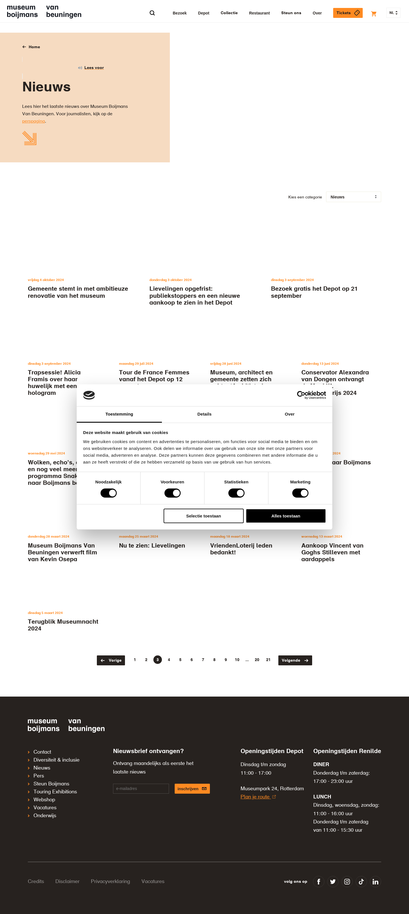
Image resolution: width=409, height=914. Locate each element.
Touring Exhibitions (52, 791)
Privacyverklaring (110, 881)
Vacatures (42, 807)
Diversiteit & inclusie (54, 760)
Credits (36, 881)
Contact (39, 752)
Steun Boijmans (48, 784)
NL (393, 13)
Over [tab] (290, 414)
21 (268, 660)
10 (237, 660)
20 (257, 660)
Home (34, 47)
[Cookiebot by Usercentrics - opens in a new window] (301, 395)
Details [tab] (204, 414)
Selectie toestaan (203, 515)
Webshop (41, 799)
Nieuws (39, 768)
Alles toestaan (286, 515)
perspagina (33, 121)
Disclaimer (67, 881)
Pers (36, 776)
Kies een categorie (305, 197)
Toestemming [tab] (119, 414)
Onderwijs (42, 815)
